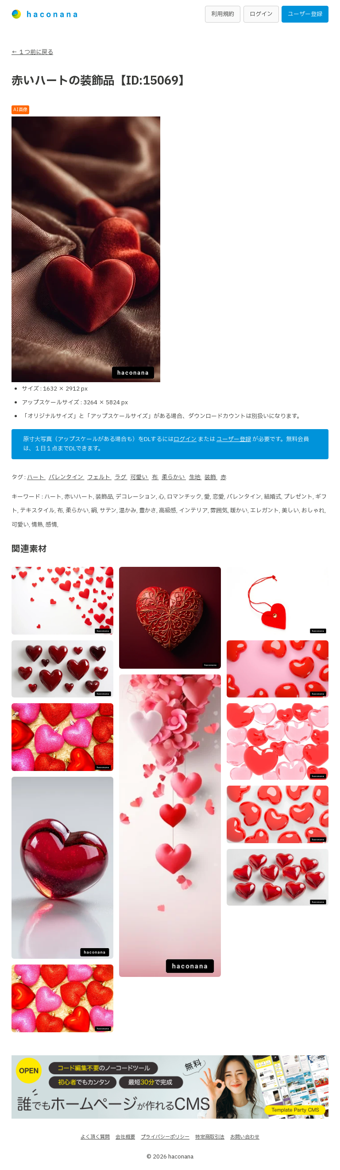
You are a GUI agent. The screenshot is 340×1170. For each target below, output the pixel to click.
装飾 (211, 477)
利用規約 (222, 14)
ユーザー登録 (305, 14)
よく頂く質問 (95, 1137)
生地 (195, 477)
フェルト (99, 477)
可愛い (139, 477)
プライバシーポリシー (165, 1137)
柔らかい (174, 477)
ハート (36, 477)
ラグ (121, 477)
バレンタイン (67, 477)
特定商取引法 (209, 1137)
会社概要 (125, 1137)
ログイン (261, 14)
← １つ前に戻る (32, 52)
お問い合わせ (244, 1137)
